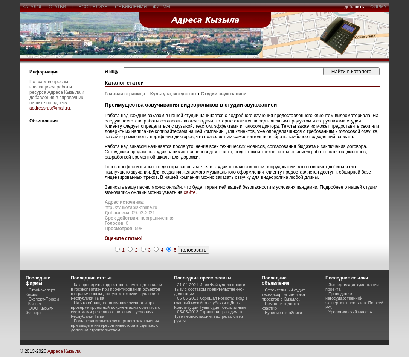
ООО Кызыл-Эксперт (39, 310)
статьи (57, 6)
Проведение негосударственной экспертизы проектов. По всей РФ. (354, 300)
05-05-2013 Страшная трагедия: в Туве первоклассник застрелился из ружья (208, 316)
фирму (378, 6)
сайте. (190, 192)
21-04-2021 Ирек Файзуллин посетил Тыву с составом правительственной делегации (210, 289)
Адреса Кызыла (64, 351)
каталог (32, 6)
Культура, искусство (173, 93)
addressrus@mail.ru (49, 108)
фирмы (161, 6)
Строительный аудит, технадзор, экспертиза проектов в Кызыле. (283, 294)
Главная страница (125, 93)
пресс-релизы (90, 6)
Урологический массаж (350, 312)
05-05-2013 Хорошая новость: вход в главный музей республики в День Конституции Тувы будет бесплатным (211, 303)
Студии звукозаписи (224, 93)
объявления (130, 6)
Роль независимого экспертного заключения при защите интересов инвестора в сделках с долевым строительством (115, 325)
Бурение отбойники (283, 312)
